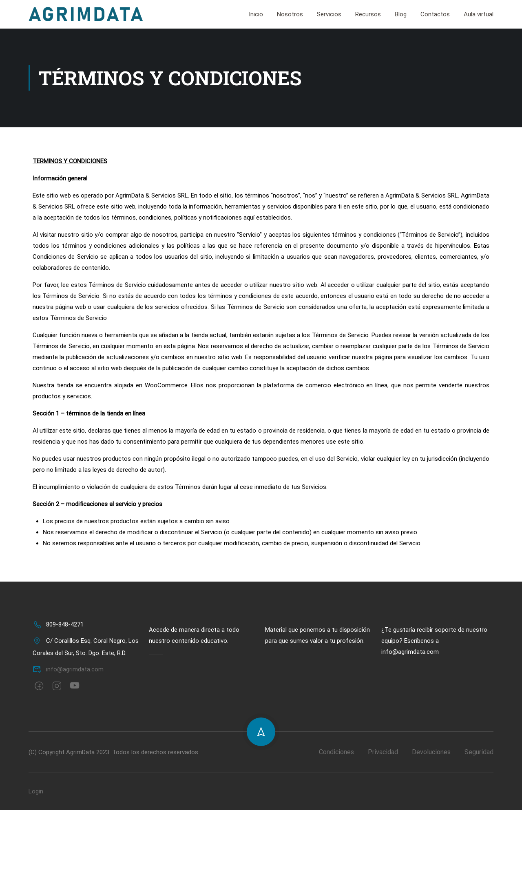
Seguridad (478, 753)
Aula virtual (478, 14)
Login (36, 792)
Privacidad (383, 753)
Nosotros (290, 14)
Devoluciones (431, 753)
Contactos (435, 14)
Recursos (368, 14)
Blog (401, 14)
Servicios (329, 14)
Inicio (256, 14)
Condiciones (336, 753)
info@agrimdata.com (68, 670)
